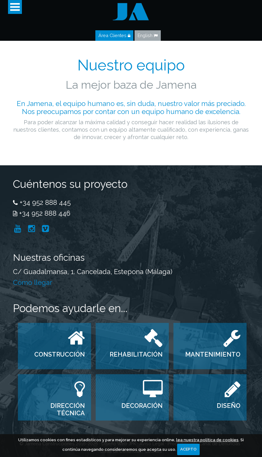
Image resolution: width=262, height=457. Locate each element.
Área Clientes (114, 35)
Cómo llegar (32, 282)
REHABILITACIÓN (136, 354)
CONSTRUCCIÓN (59, 354)
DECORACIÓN (142, 405)
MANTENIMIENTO (212, 354)
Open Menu (15, 7)
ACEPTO (188, 449)
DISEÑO (228, 405)
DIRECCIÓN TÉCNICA (67, 409)
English (148, 35)
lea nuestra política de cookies (207, 440)
